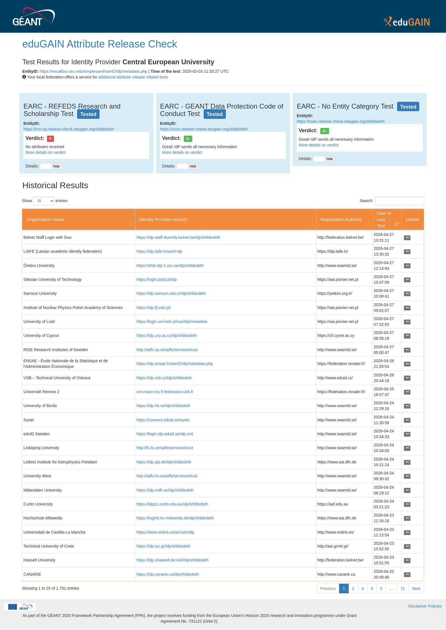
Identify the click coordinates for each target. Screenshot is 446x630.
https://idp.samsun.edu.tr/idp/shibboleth (171, 293)
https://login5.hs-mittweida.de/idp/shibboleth (175, 518)
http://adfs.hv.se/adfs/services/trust (167, 476)
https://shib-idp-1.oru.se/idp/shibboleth (170, 265)
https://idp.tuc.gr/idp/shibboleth (164, 546)
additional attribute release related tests (133, 77)
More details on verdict (45, 152)
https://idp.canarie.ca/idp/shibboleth (168, 574)
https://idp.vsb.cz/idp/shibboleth (164, 378)
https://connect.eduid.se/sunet (163, 420)
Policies (435, 606)
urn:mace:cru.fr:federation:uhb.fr (165, 391)
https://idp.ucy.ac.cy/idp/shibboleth (167, 335)
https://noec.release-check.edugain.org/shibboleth (341, 121)
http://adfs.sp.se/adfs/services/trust (167, 349)
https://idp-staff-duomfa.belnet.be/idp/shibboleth (178, 237)
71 (402, 588)
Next (416, 588)
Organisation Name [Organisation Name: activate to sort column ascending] (46, 219)
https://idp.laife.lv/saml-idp (159, 251)
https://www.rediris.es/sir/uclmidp (165, 532)
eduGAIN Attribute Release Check (99, 44)
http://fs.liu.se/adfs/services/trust (165, 447)
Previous (328, 588)
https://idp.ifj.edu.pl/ (154, 307)
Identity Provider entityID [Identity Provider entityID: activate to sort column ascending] (163, 219)
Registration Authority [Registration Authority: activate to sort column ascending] (341, 219)
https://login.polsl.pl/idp (157, 279)
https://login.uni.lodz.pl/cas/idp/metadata (172, 321)
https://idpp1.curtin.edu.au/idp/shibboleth (172, 504)
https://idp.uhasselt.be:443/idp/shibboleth (173, 560)
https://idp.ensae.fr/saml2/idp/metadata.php (175, 363)
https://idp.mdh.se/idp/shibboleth (165, 490)
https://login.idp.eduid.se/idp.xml (165, 434)
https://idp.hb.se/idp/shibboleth (163, 405)
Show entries (44, 201)
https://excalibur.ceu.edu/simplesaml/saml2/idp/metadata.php (93, 71)
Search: (392, 201)
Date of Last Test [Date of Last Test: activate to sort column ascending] (384, 219)
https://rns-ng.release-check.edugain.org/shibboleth (68, 129)
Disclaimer (417, 606)
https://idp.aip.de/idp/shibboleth (164, 462)
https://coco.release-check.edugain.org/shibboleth (204, 129)
